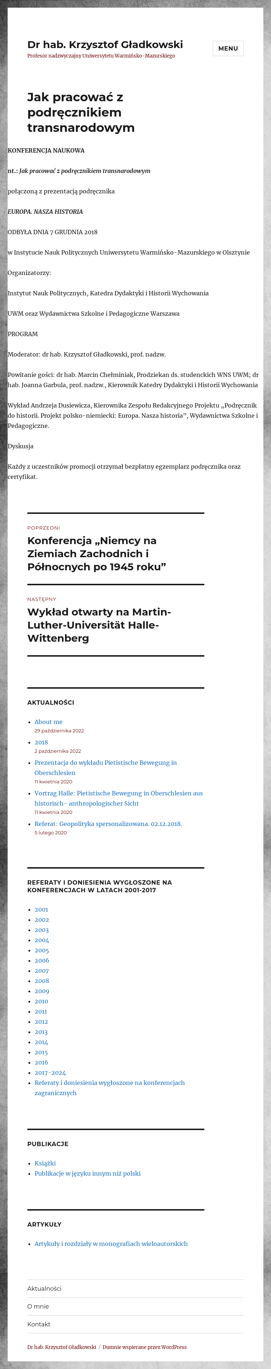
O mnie (38, 1306)
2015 (41, 1052)
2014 (41, 1042)
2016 (41, 1062)
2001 (41, 909)
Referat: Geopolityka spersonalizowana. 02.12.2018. (108, 823)
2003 (42, 929)
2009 (42, 991)
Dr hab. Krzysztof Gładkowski (105, 44)
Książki (45, 1163)
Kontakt (39, 1324)
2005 (42, 950)
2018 (41, 742)
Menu (228, 48)
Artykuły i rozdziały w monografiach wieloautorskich (111, 1243)
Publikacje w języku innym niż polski (88, 1173)
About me (49, 721)
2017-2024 (50, 1072)
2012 (41, 1021)
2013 (41, 1031)
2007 (42, 970)
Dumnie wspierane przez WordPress (145, 1347)
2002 (42, 919)
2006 (42, 960)
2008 (42, 980)
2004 (42, 940)
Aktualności (44, 1288)
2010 (41, 1001)
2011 (41, 1011)
